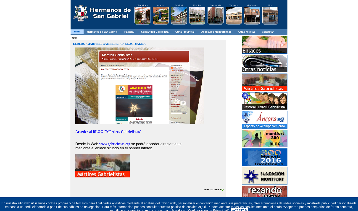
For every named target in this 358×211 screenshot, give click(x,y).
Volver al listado (213, 189)
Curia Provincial (185, 31)
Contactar (268, 31)
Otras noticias (246, 31)
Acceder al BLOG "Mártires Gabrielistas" (108, 132)
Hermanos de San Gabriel (102, 31)
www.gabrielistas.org (114, 144)
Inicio (77, 31)
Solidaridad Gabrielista (154, 31)
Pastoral (129, 31)
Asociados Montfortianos (216, 31)
